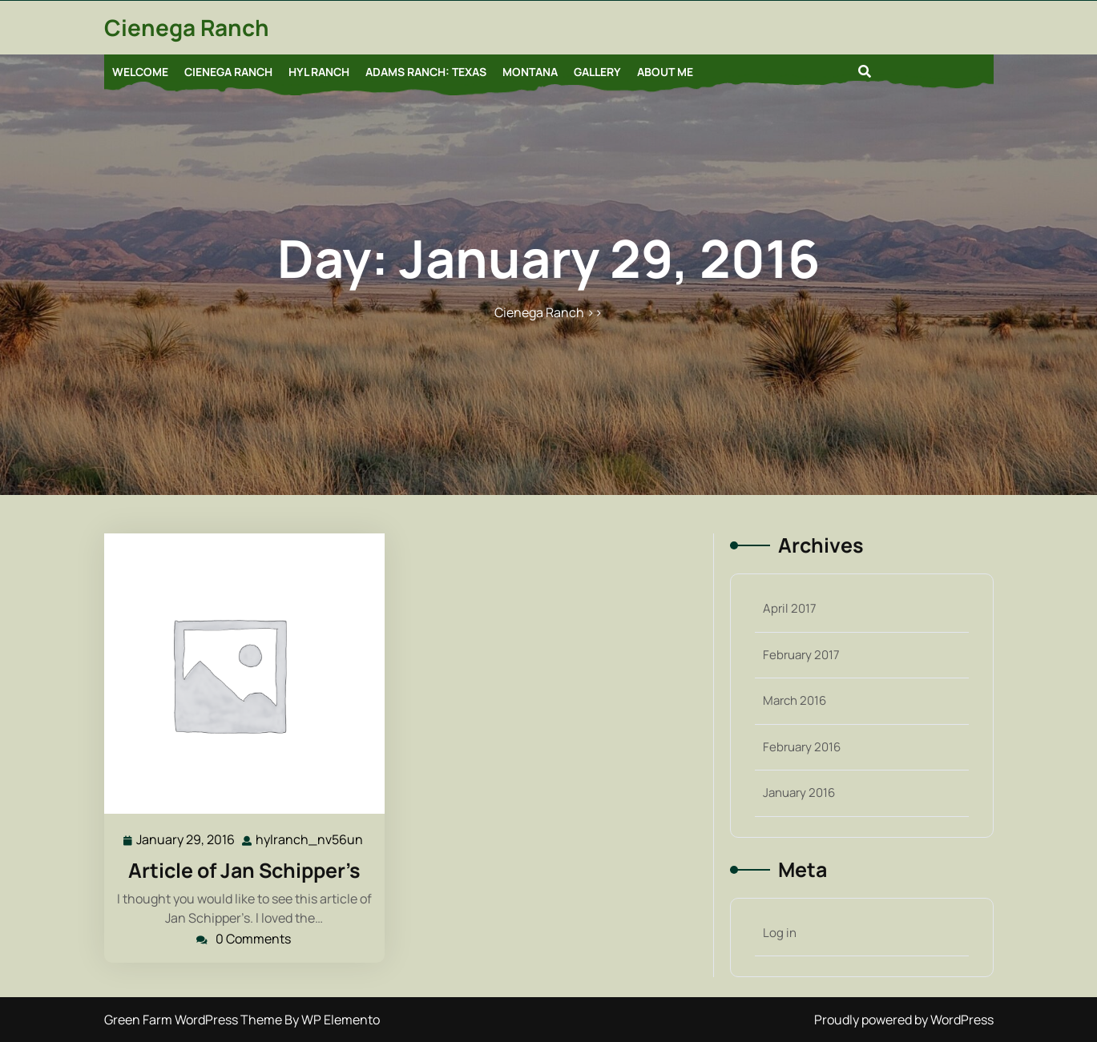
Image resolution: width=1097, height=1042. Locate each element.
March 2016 (794, 700)
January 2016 (799, 792)
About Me (665, 71)
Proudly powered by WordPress (904, 1019)
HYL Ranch (318, 71)
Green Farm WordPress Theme (194, 1019)
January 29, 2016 (186, 840)
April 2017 (790, 608)
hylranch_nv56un (310, 839)
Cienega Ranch (186, 27)
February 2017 (801, 654)
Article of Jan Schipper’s (244, 870)
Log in (780, 932)
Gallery (597, 71)
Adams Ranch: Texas (425, 71)
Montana (530, 71)
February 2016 (802, 746)
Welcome (140, 71)
